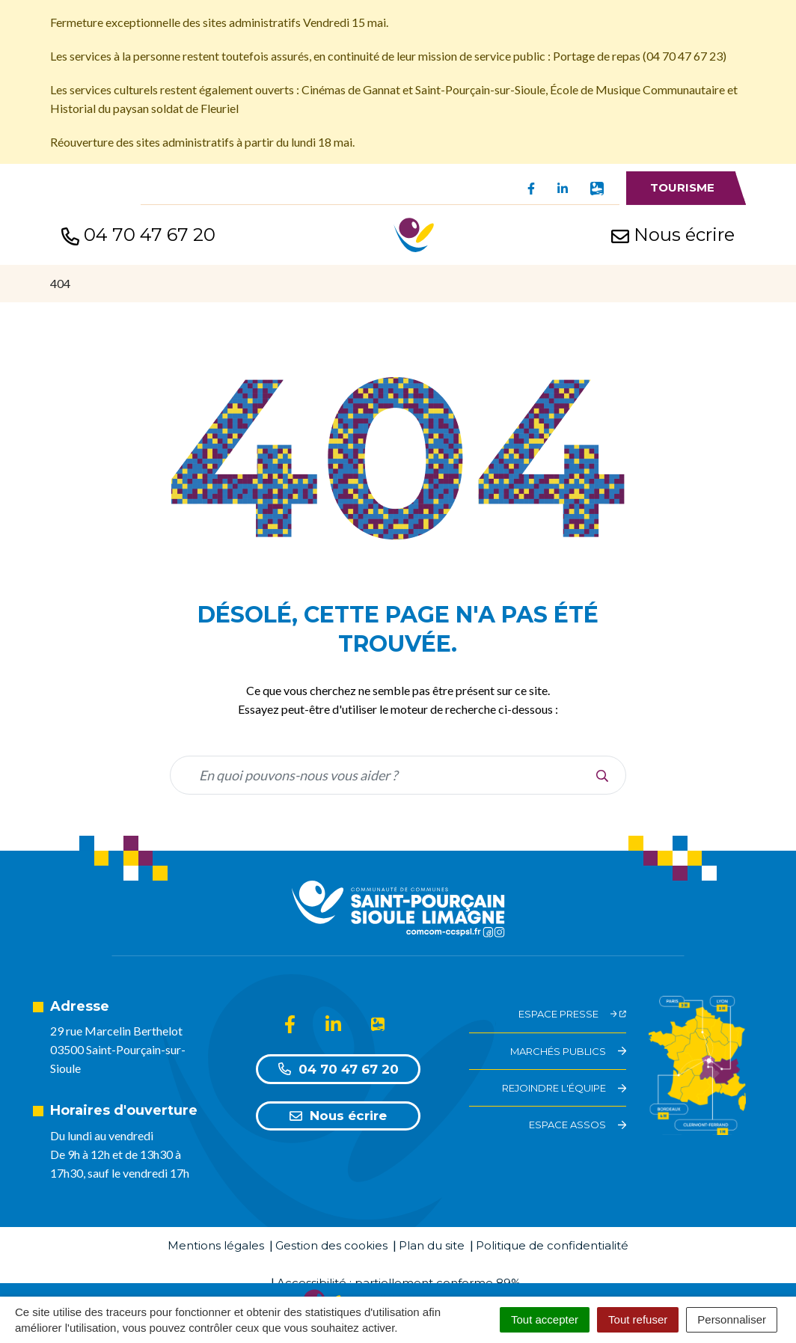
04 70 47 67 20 (338, 1069)
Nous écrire (338, 1115)
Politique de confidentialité (552, 1245)
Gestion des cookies (331, 1245)
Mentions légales (216, 1245)
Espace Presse (572, 1014)
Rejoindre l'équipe (564, 1088)
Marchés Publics (568, 1051)
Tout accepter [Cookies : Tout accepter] (544, 1319)
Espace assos (577, 1125)
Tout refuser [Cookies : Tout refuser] (637, 1319)
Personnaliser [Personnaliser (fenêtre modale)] (731, 1319)
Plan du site (432, 1245)
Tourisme (682, 187)
